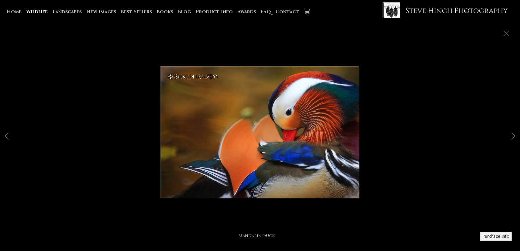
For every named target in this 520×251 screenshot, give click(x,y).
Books (165, 12)
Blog (184, 12)
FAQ (266, 12)
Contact (287, 12)
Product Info (214, 12)
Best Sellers (136, 12)
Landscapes (67, 12)
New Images (101, 12)
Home (14, 12)
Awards (246, 12)
